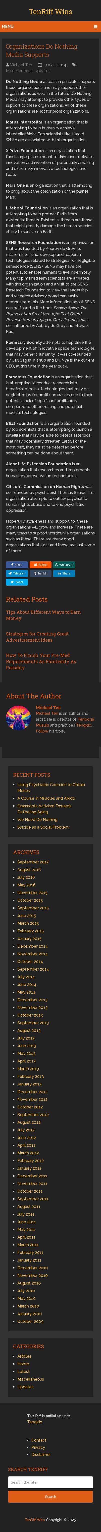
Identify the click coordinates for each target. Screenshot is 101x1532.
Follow (42, 731)
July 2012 (26, 1130)
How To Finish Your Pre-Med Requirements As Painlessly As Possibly (41, 661)
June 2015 (26, 915)
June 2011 (26, 1222)
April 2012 (26, 1145)
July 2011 (25, 1214)
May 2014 (26, 992)
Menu (8, 26)
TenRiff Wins (50, 11)
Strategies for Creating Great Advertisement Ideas (37, 637)
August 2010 (29, 1283)
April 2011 (26, 1237)
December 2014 (32, 946)
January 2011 (29, 1260)
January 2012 (29, 1168)
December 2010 (32, 1268)
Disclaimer (41, 1454)
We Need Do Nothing (37, 819)
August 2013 (29, 1030)
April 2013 (26, 1061)
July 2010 (26, 1290)
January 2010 (29, 1313)
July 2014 (26, 977)
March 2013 (28, 1068)
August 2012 (29, 1122)
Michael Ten (21, 64)
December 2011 (32, 1176)
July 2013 (26, 1038)
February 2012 (30, 1160)
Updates (42, 70)
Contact (38, 1440)
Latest (23, 1371)
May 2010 (26, 1298)
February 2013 (30, 1076)
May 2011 (26, 1229)
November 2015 (32, 892)
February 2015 (30, 931)
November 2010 (32, 1275)
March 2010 (28, 1306)
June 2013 (26, 1045)
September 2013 (33, 1023)
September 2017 (33, 862)
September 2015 (33, 908)
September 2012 (33, 1114)
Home (23, 1364)
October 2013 (30, 1015)
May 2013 (26, 1053)
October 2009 (30, 1321)
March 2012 (28, 1153)
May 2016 (26, 885)
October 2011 (30, 1191)
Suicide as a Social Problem (43, 827)
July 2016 (26, 877)
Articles (24, 1356)
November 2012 (32, 1099)
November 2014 (32, 954)
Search (50, 1497)
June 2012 (26, 1137)
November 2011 (32, 1183)
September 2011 (33, 1199)
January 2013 (29, 1084)
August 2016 (29, 869)
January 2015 (29, 938)
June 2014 (26, 984)
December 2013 (32, 1000)
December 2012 (32, 1091)
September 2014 (33, 969)
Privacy (38, 1447)
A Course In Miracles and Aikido (46, 798)
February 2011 (30, 1252)
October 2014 (30, 961)
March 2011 (28, 1245)
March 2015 (28, 923)
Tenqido (83, 725)
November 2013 (32, 1007)
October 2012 (30, 1107)
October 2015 (30, 900)
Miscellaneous (19, 70)
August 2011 (28, 1206)
